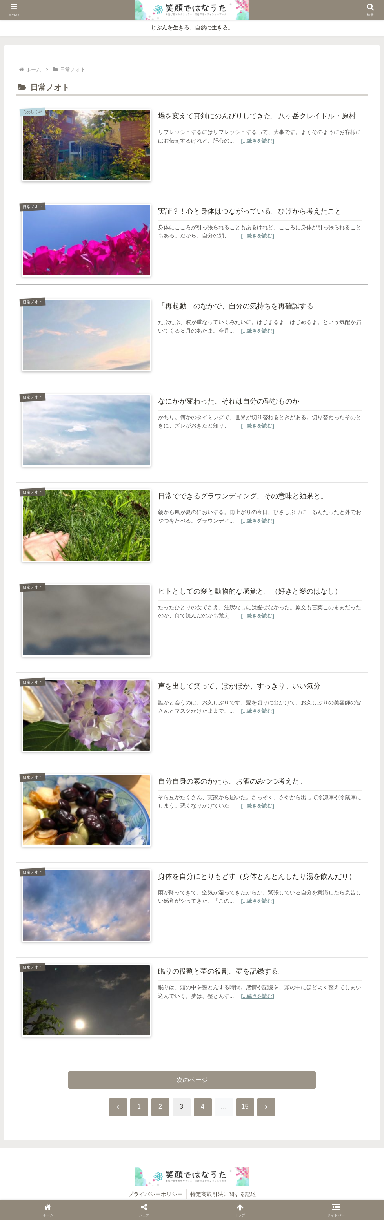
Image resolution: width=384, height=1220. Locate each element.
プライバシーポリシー (154, 1196)
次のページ (192, 1080)
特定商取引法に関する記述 (224, 1196)
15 (245, 1108)
